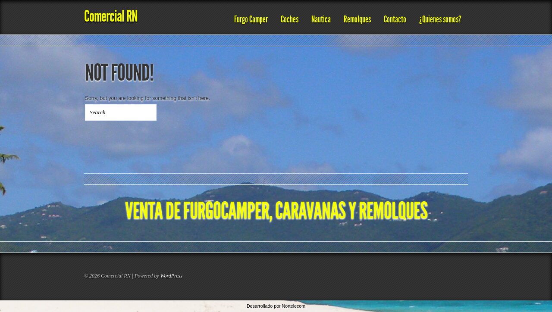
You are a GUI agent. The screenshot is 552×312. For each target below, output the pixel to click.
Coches (289, 19)
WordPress (171, 276)
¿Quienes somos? (440, 19)
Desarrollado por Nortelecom (276, 306)
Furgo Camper (251, 19)
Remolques (357, 19)
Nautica (321, 19)
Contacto (395, 19)
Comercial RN (111, 16)
